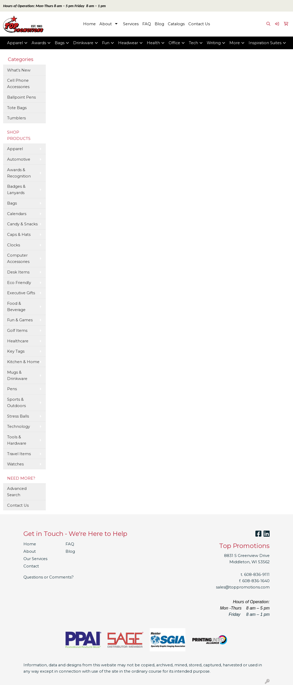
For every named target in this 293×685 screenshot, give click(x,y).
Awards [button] (39, 42)
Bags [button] (59, 42)
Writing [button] (214, 42)
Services (131, 24)
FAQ (146, 24)
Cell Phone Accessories (18, 83)
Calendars (16, 213)
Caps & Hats (19, 234)
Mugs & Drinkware (17, 375)
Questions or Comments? (48, 577)
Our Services (35, 558)
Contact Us (199, 24)
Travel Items (19, 453)
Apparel (15, 148)
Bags (12, 203)
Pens (12, 389)
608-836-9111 (257, 574)
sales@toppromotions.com (243, 587)
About (105, 24)
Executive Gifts (21, 293)
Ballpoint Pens (21, 97)
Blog (159, 24)
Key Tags (15, 351)
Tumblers (16, 118)
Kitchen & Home (23, 361)
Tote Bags (17, 107)
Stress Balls (18, 416)
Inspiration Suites (265, 42)
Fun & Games (20, 320)
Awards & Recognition (19, 173)
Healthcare (17, 341)
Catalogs (176, 24)
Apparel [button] (15, 42)
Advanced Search (17, 491)
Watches (15, 464)
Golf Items (17, 330)
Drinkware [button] (83, 42)
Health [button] (153, 42)
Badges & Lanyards (16, 189)
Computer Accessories (18, 258)
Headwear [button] (128, 42)
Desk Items (18, 272)
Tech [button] (193, 42)
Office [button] (174, 42)
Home (89, 24)
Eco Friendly (19, 282)
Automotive (18, 159)
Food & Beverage (16, 306)
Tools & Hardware (16, 440)
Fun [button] (105, 42)
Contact (31, 566)
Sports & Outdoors (16, 402)
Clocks (13, 245)
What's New (19, 70)
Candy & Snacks (22, 224)
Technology (18, 426)
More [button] (234, 42)
